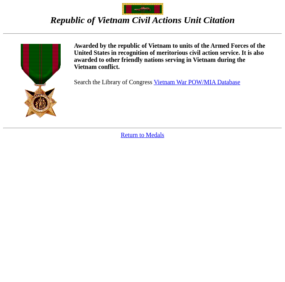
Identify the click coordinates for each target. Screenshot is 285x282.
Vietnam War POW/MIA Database (197, 82)
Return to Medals (142, 135)
